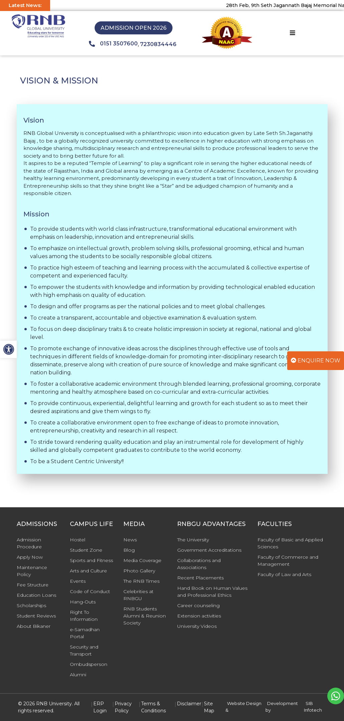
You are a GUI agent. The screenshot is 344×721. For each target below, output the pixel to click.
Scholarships (31, 605)
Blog (129, 550)
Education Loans (36, 595)
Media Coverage (142, 560)
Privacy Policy (123, 707)
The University (193, 540)
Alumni (78, 675)
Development (282, 703)
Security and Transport (84, 650)
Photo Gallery (139, 571)
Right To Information (84, 615)
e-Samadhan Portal (85, 633)
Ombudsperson (88, 664)
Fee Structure (32, 585)
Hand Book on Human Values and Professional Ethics (212, 591)
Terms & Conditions (153, 707)
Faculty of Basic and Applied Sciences (290, 543)
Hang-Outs (83, 602)
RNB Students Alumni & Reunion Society (144, 616)
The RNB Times (141, 581)
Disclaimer (189, 704)
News (130, 540)
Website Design (244, 703)
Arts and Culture (88, 571)
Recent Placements (200, 578)
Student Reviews (36, 616)
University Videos (197, 626)
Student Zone (86, 550)
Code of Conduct (90, 591)
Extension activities (199, 616)
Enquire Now (315, 360)
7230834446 (158, 44)
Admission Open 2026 (133, 28)
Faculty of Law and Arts (284, 574)
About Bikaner (33, 626)
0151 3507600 (113, 44)
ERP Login (100, 707)
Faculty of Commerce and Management (287, 560)
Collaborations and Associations (199, 563)
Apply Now (30, 557)
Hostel (77, 540)
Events (78, 581)
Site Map (209, 707)
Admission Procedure (29, 543)
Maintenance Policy (32, 570)
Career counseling (198, 605)
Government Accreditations (209, 550)
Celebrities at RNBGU (138, 594)
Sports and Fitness (91, 560)
